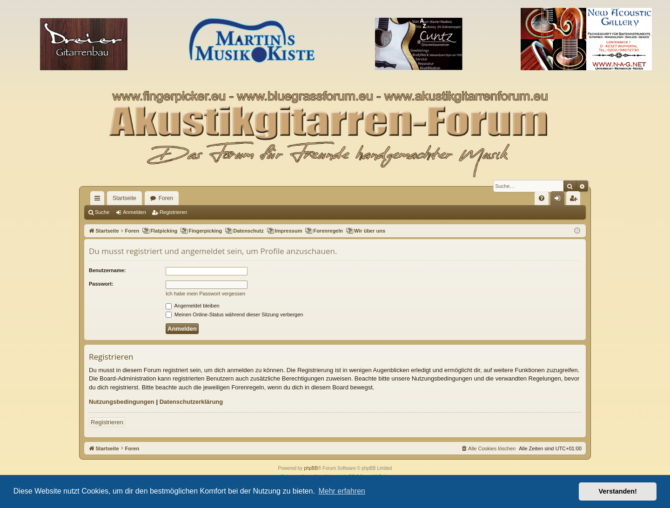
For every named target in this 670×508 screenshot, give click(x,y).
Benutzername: (107, 270)
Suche (102, 212)
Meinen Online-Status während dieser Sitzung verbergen (234, 314)
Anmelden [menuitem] (559, 200)
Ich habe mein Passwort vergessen (205, 293)
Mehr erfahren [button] (341, 491)
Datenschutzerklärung (191, 401)
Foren (166, 198)
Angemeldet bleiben (193, 305)
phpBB (311, 468)
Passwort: (101, 284)
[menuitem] (542, 198)
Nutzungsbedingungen (121, 401)
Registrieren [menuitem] (575, 200)
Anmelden (134, 212)
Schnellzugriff (99, 200)
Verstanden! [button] (618, 491)
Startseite (124, 198)
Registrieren (173, 212)
